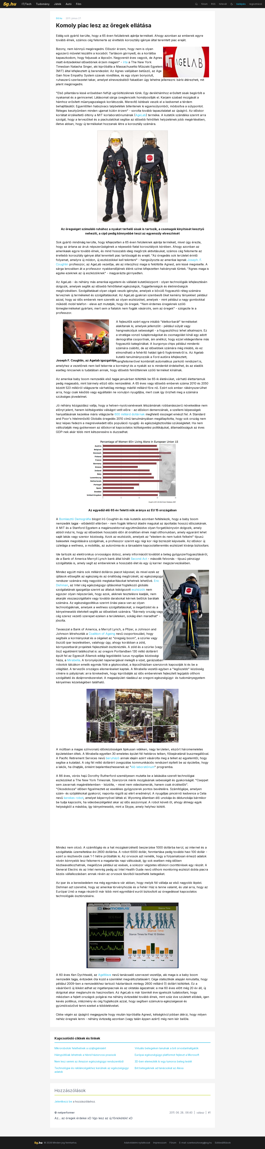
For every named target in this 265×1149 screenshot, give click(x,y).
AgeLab (140, 115)
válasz (200, 1112)
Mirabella (73, 660)
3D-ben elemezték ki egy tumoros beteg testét (163, 1061)
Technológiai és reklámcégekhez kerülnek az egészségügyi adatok (91, 1069)
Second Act (139, 559)
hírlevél (223, 4)
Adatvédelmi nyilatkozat (137, 1142)
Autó (69, 4)
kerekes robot (73, 798)
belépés (241, 4)
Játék (57, 4)
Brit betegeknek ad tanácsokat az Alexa (159, 1068)
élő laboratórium (142, 767)
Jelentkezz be (63, 1101)
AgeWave (104, 975)
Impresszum (160, 1142)
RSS (213, 4)
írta (125, 62)
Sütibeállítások (223, 1142)
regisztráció (255, 4)
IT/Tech (26, 4)
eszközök (138, 589)
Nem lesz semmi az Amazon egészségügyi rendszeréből (88, 1061)
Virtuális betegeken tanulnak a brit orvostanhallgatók (167, 1048)
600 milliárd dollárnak (129, 414)
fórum (204, 4)
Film (78, 4)
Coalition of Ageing (102, 634)
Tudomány (43, 4)
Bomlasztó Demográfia (75, 519)
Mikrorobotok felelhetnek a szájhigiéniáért (80, 1048)
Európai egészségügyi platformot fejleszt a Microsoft (167, 1054)
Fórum (172, 1142)
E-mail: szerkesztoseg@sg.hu (195, 1142)
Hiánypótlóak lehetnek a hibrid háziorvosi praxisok (85, 1054)
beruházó (112, 758)
